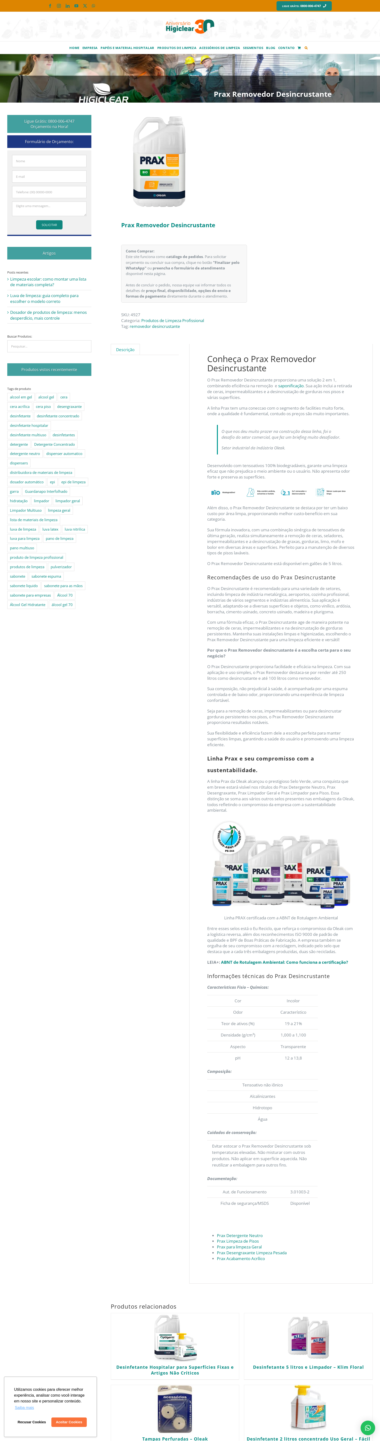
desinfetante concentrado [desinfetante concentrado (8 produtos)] (58, 415)
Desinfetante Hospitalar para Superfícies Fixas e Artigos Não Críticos (175, 1370)
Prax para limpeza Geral (239, 1247)
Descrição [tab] (125, 349)
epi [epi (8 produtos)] (52, 481)
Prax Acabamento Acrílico (241, 1258)
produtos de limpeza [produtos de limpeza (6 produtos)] (27, 566)
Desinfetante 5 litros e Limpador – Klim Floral (308, 1367)
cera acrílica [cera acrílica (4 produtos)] (20, 406)
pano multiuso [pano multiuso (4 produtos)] (22, 547)
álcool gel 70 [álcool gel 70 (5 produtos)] (62, 604)
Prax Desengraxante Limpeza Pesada (252, 1252)
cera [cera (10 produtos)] (63, 397)
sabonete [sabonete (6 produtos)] (17, 576)
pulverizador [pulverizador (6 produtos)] (61, 566)
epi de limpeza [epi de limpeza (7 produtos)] (73, 481)
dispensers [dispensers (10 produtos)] (19, 463)
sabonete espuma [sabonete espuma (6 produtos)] (46, 576)
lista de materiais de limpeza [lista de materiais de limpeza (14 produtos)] (33, 519)
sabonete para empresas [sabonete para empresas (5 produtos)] (30, 595)
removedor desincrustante (155, 326)
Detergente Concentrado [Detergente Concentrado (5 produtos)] (54, 444)
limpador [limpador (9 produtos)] (41, 500)
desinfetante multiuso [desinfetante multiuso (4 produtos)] (28, 434)
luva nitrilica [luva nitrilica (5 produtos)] (75, 529)
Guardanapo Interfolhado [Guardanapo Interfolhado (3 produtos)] (46, 491)
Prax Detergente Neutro (240, 1235)
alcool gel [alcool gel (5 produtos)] (46, 397)
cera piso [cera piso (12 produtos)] (43, 406)
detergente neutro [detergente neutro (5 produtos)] (25, 453)
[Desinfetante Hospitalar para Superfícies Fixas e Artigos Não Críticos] (175, 1337)
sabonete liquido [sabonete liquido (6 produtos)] (24, 585)
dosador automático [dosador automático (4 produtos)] (27, 481)
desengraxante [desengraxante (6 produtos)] (69, 406)
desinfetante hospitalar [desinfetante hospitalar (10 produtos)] (29, 425)
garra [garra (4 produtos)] (14, 491)
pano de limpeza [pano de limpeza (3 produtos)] (59, 538)
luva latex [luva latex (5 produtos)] (50, 529)
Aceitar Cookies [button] (69, 1422)
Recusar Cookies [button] (32, 1422)
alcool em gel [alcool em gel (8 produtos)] (21, 397)
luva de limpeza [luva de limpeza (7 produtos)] (23, 529)
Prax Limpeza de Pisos (238, 1241)
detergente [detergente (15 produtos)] (19, 444)
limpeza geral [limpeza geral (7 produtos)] (59, 510)
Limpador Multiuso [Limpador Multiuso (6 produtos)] (26, 510)
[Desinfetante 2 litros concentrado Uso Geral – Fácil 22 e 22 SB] (308, 1409)
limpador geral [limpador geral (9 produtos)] (67, 500)
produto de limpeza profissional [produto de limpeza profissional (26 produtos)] (36, 557)
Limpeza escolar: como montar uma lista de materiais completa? (48, 282)
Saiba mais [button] (24, 1408)
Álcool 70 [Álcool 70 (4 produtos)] (65, 595)
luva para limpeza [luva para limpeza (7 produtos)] (25, 538)
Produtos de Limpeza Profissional (172, 320)
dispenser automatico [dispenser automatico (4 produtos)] (64, 453)
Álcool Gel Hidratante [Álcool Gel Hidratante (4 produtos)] (27, 604)
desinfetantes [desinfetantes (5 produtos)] (64, 434)
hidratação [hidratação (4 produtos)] (19, 500)
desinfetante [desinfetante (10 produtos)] (20, 415)
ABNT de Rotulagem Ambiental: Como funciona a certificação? (284, 962)
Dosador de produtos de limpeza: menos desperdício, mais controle (48, 315)
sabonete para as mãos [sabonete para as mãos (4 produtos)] (63, 585)
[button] (306, 47)
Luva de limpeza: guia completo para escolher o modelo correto (44, 298)
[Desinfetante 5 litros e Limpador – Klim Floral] (308, 1337)
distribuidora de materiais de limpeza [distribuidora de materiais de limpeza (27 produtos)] (41, 472)
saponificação (291, 386)
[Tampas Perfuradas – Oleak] (175, 1409)
